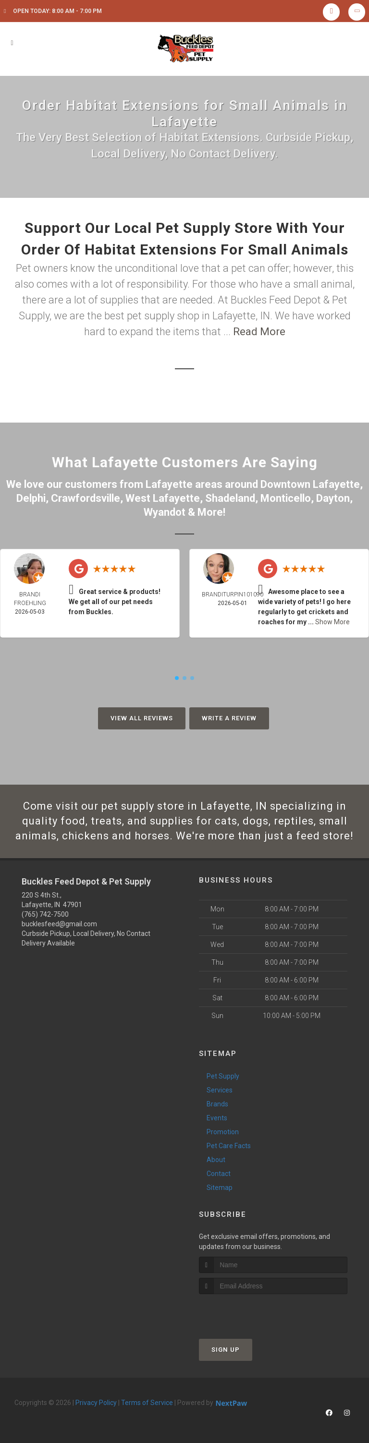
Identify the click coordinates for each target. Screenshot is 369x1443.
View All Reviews (142, 718)
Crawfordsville (85, 498)
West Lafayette (162, 498)
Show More (332, 622)
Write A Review (229, 718)
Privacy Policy (96, 1403)
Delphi (31, 498)
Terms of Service (147, 1403)
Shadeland (230, 498)
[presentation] (250, 1312)
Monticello (285, 498)
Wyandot (164, 512)
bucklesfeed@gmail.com (59, 924)
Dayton (333, 498)
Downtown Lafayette (310, 484)
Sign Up (225, 1349)
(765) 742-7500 (45, 914)
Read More (259, 332)
